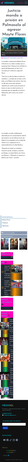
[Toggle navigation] (26, 3)
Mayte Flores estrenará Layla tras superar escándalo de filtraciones (23, 248)
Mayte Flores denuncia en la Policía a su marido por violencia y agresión (14, 248)
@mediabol (5, 257)
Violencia (5, 223)
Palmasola (5, 226)
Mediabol (9, 3)
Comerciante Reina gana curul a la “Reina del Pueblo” (5, 248)
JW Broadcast (12, 450)
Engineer (11, 452)
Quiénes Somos (7, 413)
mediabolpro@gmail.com (10, 415)
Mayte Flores (6, 220)
